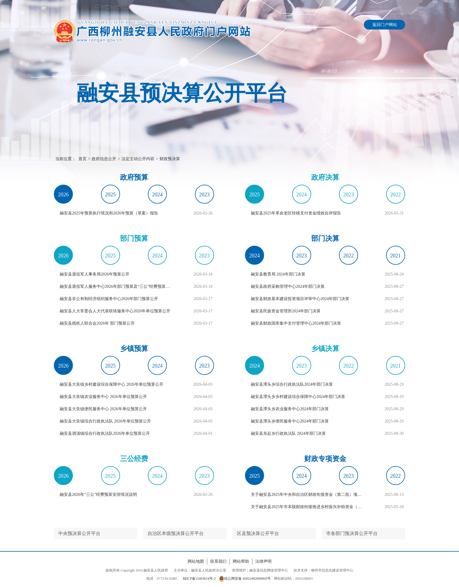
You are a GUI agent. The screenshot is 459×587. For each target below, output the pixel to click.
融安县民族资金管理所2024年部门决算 (286, 311)
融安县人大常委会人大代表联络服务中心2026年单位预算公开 (115, 311)
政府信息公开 (104, 159)
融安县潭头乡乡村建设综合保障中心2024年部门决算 (298, 396)
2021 (395, 256)
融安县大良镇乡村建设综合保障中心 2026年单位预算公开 (111, 384)
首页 (82, 159)
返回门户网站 (384, 24)
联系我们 (218, 561)
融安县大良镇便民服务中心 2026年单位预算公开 (103, 409)
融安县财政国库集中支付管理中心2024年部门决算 (296, 323)
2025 (110, 195)
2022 (395, 195)
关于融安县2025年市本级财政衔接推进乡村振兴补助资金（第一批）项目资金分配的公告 (307, 507)
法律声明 (263, 561)
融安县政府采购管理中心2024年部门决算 (288, 286)
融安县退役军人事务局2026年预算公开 (94, 274)
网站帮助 (241, 561)
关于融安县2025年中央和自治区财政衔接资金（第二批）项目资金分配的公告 (307, 494)
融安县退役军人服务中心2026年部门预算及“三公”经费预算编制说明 (116, 286)
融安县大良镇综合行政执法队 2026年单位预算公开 (105, 421)
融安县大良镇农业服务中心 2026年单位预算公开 (103, 396)
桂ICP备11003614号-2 (199, 578)
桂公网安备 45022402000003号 (245, 578)
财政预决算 (170, 159)
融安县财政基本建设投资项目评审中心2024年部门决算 (300, 299)
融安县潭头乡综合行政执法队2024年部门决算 (292, 384)
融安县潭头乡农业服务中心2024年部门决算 (290, 409)
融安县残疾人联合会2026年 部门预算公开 (97, 323)
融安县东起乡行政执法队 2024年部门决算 (288, 433)
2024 (157, 195)
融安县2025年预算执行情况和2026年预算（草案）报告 (109, 213)
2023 (204, 195)
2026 (63, 195)
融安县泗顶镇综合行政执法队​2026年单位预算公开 (105, 433)
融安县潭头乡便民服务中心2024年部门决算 (290, 421)
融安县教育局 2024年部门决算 (278, 274)
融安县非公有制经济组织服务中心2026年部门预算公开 (109, 299)
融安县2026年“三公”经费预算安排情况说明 (98, 494)
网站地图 (196, 561)
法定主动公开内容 (137, 159)
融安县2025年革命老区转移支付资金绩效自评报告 (296, 213)
